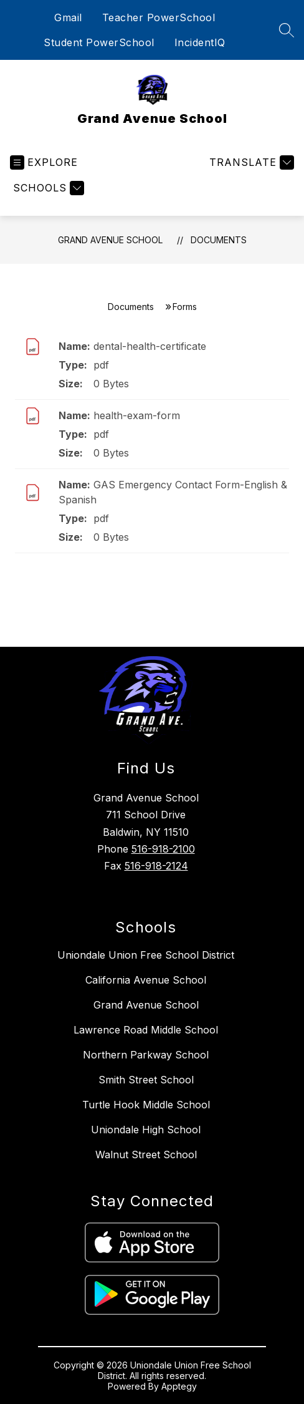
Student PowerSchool (99, 42)
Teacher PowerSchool (159, 17)
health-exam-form (136, 415)
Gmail (68, 17)
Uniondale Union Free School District (145, 955)
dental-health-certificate (149, 346)
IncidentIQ (200, 42)
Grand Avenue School (110, 240)
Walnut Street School (146, 1154)
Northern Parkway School (146, 1054)
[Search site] (286, 29)
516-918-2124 (156, 865)
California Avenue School (145, 980)
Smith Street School (146, 1079)
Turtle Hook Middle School (146, 1104)
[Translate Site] (250, 162)
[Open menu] (44, 162)
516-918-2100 (163, 849)
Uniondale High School (146, 1129)
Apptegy (179, 1386)
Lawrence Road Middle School (146, 1030)
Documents (219, 240)
